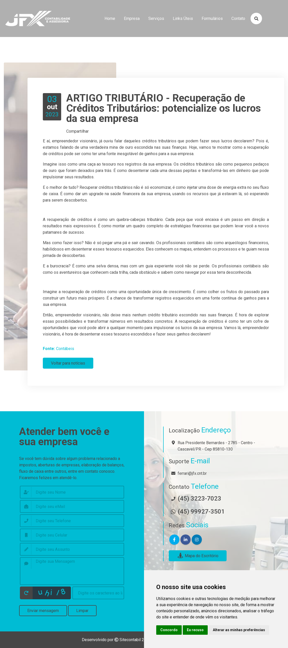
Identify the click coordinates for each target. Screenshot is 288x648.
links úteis (183, 18)
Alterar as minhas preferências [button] (239, 630)
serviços (156, 18)
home (109, 18)
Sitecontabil (130, 639)
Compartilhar (77, 131)
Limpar (82, 610)
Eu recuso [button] (195, 630)
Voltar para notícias (68, 363)
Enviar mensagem (43, 610)
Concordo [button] (169, 630)
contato (238, 18)
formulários (212, 18)
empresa (132, 18)
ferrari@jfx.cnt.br (192, 473)
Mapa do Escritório (197, 555)
